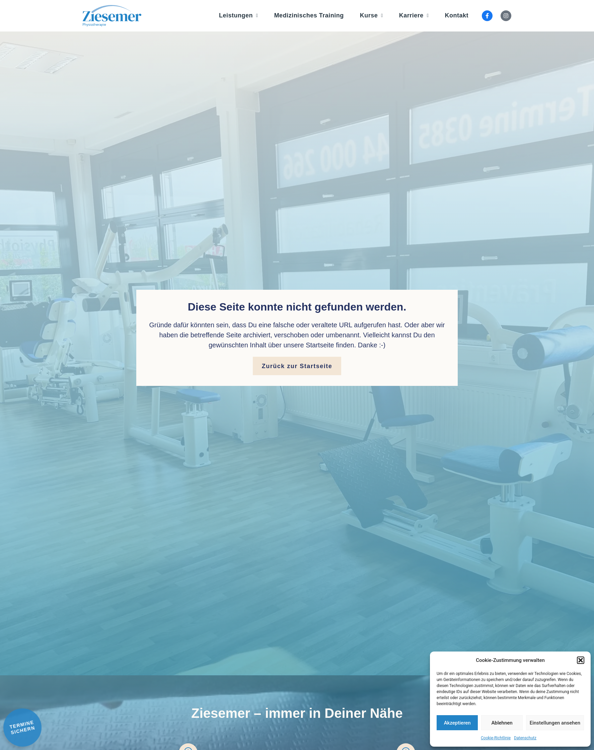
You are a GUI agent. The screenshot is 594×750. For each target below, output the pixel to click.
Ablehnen (501, 723)
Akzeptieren (457, 723)
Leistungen (238, 15)
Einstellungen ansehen (555, 723)
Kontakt (457, 15)
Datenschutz (525, 738)
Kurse (371, 15)
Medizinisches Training (309, 15)
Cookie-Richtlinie (496, 738)
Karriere (414, 15)
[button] (580, 660)
